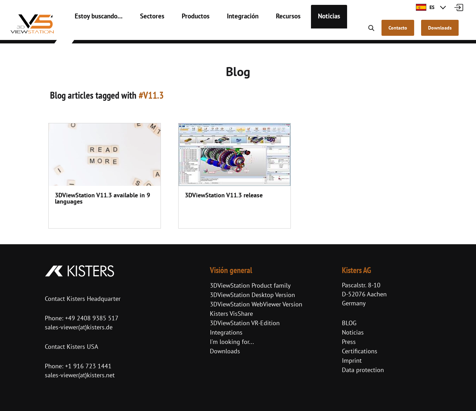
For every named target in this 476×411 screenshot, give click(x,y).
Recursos (269, 31)
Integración (227, 31)
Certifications (359, 351)
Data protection (363, 370)
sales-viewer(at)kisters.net (80, 375)
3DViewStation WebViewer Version (256, 304)
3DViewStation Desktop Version (252, 295)
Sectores (144, 31)
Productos (184, 31)
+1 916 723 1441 (88, 366)
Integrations (226, 332)
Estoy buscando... (95, 31)
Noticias (307, 31)
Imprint (352, 360)
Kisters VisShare (231, 314)
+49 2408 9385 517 (90, 318)
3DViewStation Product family (250, 285)
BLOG (349, 323)
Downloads (225, 351)
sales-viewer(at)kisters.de (79, 327)
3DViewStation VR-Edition (245, 323)
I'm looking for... (232, 342)
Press (349, 342)
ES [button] (425, 7)
